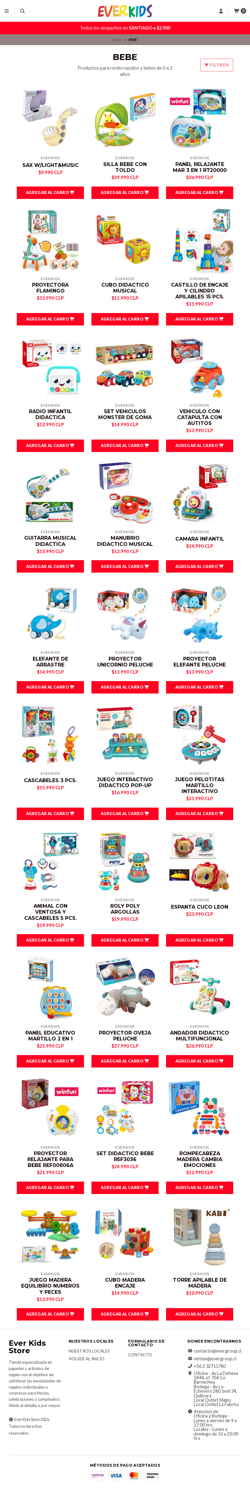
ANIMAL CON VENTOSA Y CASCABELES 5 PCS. (50, 912)
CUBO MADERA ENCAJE (125, 1283)
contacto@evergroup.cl (214, 1351)
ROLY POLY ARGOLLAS (125, 909)
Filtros (216, 64)
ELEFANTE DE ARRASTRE (50, 662)
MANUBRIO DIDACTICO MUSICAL (125, 541)
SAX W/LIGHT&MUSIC (50, 165)
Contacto (140, 1355)
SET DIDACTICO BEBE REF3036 (125, 1156)
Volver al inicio (86, 1359)
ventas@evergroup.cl (211, 1359)
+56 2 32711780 (206, 1366)
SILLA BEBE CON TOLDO (125, 167)
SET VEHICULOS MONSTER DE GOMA (125, 414)
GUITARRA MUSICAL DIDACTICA (50, 541)
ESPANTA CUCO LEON (199, 907)
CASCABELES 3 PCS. (50, 780)
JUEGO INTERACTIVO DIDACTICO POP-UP (125, 782)
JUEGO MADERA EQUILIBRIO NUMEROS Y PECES (50, 1286)
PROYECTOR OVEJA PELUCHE (125, 1036)
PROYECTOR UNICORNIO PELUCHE (125, 662)
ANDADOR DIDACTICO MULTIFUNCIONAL (199, 1036)
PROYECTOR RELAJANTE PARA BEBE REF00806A (50, 1159)
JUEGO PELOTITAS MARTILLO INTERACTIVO (200, 785)
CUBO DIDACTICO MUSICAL (125, 288)
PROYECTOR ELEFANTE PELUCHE (200, 662)
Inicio (117, 40)
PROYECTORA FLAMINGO (50, 288)
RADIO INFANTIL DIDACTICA (50, 414)
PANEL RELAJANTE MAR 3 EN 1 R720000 (200, 167)
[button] (50, 193)
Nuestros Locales (89, 1351)
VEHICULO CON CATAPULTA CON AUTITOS (199, 417)
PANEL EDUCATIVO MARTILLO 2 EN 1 (50, 1036)
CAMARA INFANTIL (199, 539)
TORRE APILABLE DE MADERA (200, 1283)
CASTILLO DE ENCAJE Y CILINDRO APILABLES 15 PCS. (199, 291)
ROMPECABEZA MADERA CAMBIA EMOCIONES (199, 1159)
